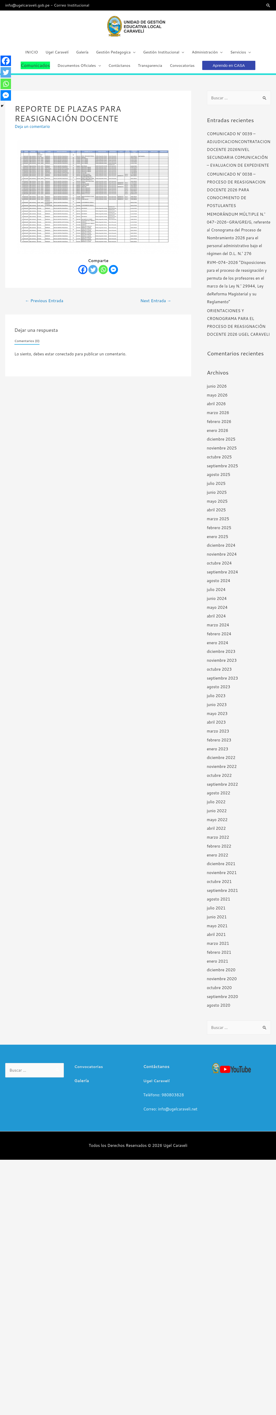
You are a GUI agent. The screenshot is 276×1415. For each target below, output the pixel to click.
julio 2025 (216, 487)
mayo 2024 (217, 611)
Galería (81, 1084)
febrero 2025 (219, 531)
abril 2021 (216, 938)
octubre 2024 (219, 567)
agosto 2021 (218, 903)
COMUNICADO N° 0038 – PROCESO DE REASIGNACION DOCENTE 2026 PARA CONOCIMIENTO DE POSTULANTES (236, 193)
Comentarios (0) (27, 344)
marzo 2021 (218, 947)
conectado (64, 357)
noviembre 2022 (222, 770)
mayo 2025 (217, 504)
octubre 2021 (219, 885)
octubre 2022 (219, 779)
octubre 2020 (219, 991)
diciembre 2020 (221, 973)
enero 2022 (217, 858)
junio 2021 (217, 920)
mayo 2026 (217, 398)
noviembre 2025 (222, 451)
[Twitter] (93, 273)
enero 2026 (217, 434)
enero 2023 (217, 752)
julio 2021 (216, 911)
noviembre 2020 (222, 982)
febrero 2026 (219, 425)
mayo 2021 (217, 929)
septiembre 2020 (222, 1000)
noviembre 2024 (222, 558)
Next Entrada (155, 304)
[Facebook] (82, 273)
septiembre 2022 (222, 787)
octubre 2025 (219, 460)
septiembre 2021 (222, 894)
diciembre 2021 (221, 867)
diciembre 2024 (221, 549)
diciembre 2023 (221, 655)
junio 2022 (217, 814)
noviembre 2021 (222, 876)
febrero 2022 (219, 850)
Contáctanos (156, 1070)
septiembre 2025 (222, 469)
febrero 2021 (219, 956)
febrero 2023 (219, 743)
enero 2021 (217, 964)
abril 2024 (216, 619)
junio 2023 (217, 708)
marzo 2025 (218, 522)
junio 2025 (217, 496)
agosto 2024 (218, 584)
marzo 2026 (218, 416)
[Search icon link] (268, 5)
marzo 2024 (218, 628)
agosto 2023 (218, 690)
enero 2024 (217, 646)
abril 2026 (216, 407)
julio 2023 (216, 699)
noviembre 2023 (222, 664)
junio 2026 (217, 390)
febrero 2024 (219, 637)
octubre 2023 (219, 673)
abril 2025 (216, 513)
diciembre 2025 (221, 443)
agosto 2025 (218, 478)
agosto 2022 (218, 796)
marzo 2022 (218, 841)
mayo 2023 (217, 717)
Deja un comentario (32, 130)
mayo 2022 (217, 823)
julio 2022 (216, 805)
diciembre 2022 (221, 761)
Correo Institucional (74, 5)
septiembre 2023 (222, 681)
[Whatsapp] (103, 273)
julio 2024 (216, 593)
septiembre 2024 (222, 575)
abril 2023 (216, 726)
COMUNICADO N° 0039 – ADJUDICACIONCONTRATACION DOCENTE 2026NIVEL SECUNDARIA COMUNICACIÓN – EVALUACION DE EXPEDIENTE (239, 153)
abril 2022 (216, 832)
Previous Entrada (44, 304)
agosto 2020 (218, 1009)
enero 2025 (217, 540)
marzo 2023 (218, 735)
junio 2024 (217, 602)
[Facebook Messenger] (113, 273)
